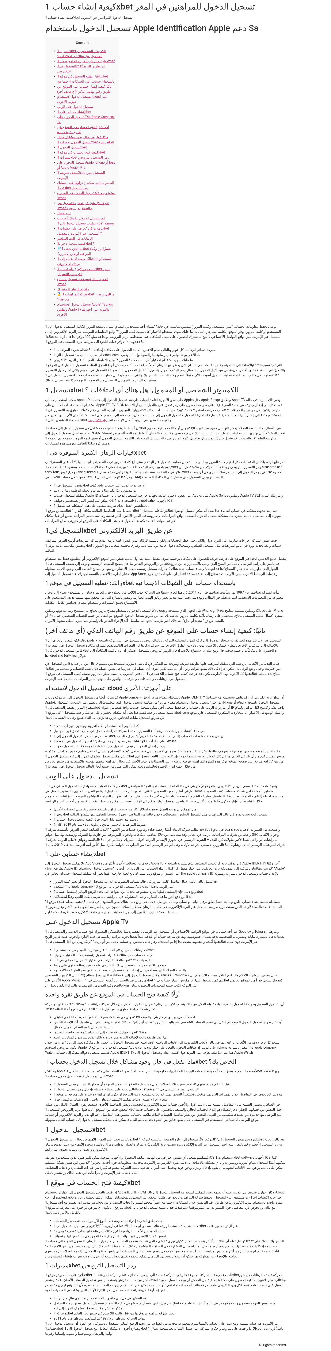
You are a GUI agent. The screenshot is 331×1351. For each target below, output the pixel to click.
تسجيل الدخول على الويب (75, 107)
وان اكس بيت (97, 420)
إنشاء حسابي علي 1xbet (74, 112)
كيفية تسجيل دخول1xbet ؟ (76, 244)
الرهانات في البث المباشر (75, 238)
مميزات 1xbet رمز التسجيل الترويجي (83, 157)
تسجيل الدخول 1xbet (72, 147)
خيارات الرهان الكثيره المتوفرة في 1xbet (86, 61)
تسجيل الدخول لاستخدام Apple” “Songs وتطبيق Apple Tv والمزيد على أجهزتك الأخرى (85, 309)
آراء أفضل (64, 213)
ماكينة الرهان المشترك (73, 289)
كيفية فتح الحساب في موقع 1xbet (81, 152)
